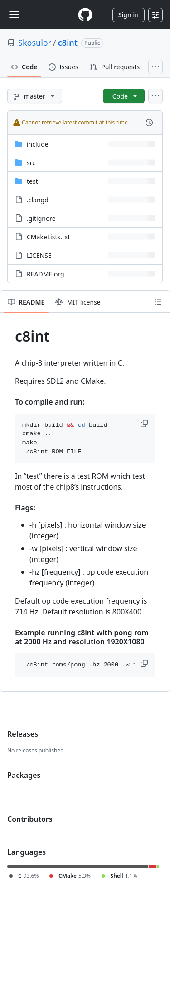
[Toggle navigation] (14, 14)
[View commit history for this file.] (149, 122)
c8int (68, 42)
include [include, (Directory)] (38, 144)
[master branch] (34, 96)
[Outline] (158, 302)
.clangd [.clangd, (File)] (38, 199)
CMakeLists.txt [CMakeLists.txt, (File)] (48, 237)
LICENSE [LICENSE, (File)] (39, 255)
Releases (22, 734)
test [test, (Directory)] (32, 181)
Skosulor (34, 42)
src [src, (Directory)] (31, 162)
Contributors (30, 819)
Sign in (128, 14)
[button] (145, 423)
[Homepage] (85, 14)
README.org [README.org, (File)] (45, 274)
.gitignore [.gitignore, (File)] (41, 218)
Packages (23, 775)
